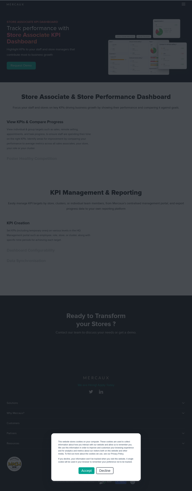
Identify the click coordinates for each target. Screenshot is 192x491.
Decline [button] (104, 470)
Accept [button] (86, 470)
